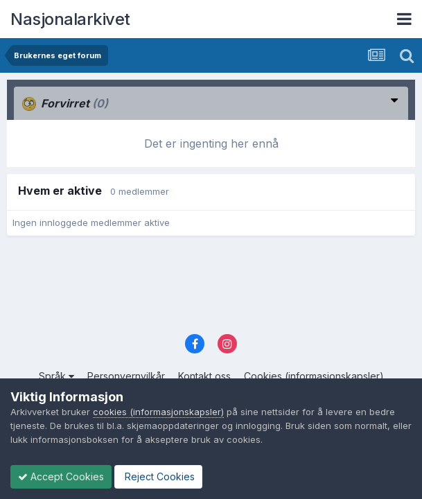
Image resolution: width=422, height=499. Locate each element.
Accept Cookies (61, 476)
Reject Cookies (158, 476)
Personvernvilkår (126, 376)
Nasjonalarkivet (70, 19)
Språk (56, 376)
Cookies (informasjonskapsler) (314, 376)
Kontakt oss (204, 376)
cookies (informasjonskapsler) (158, 411)
